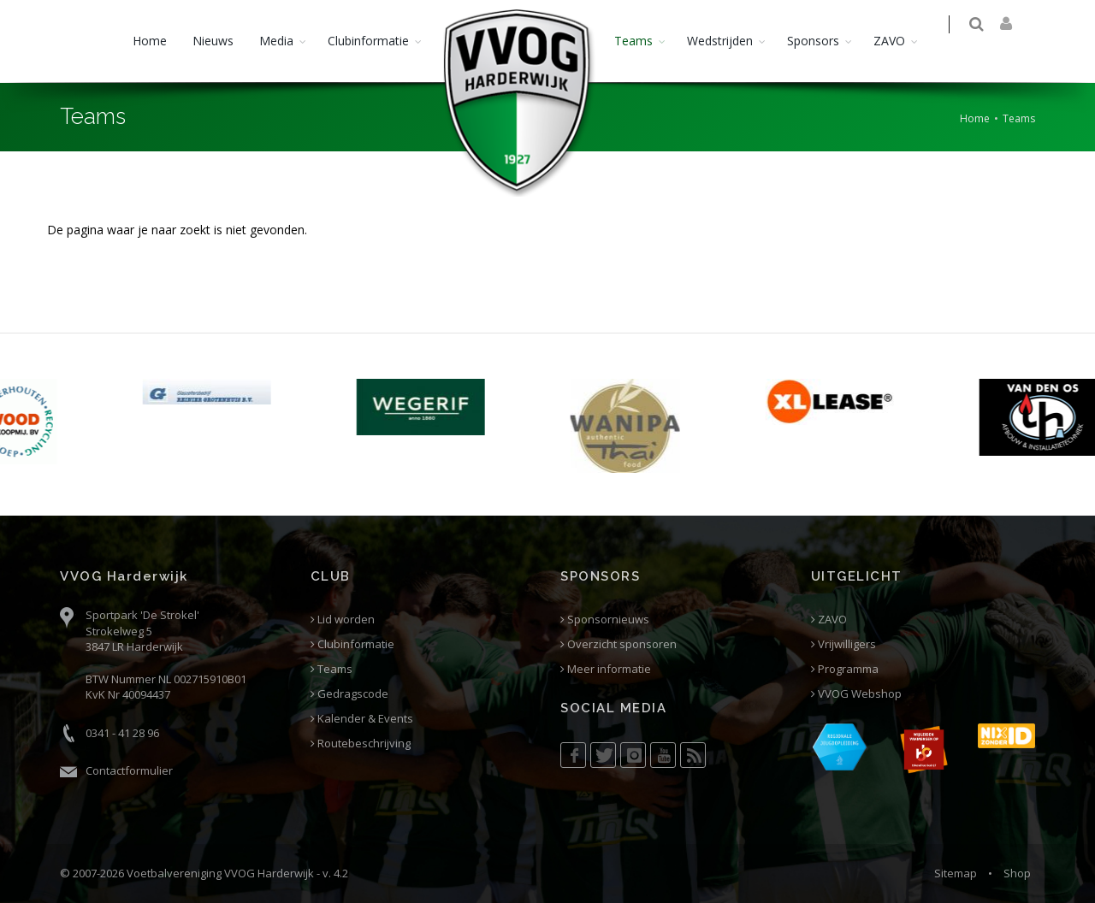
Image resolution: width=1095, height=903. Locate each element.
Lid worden (343, 619)
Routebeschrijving (361, 743)
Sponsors (813, 40)
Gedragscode (349, 694)
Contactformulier (129, 770)
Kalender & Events (362, 718)
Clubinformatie (368, 40)
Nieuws (213, 40)
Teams (633, 40)
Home (150, 40)
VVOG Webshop (856, 694)
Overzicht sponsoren (618, 644)
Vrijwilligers (843, 644)
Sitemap (955, 873)
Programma (845, 669)
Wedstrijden (720, 40)
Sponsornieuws (604, 619)
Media (276, 40)
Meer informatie (605, 669)
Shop (1017, 873)
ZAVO (889, 40)
